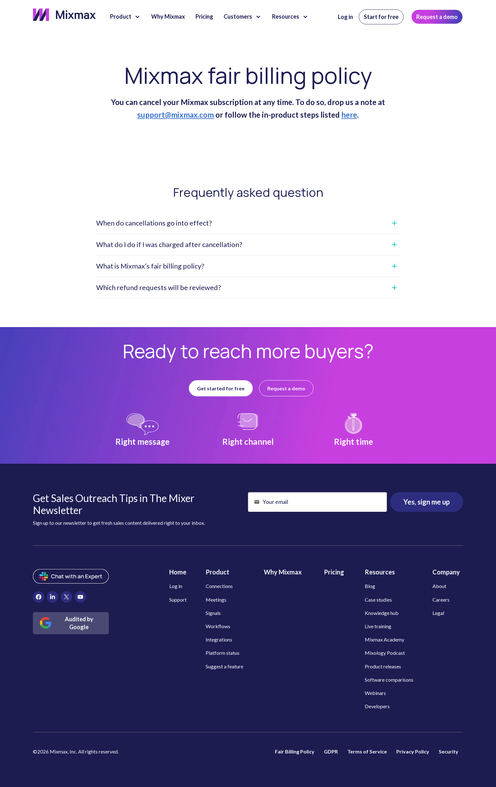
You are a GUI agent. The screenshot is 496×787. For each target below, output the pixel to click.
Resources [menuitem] (380, 572)
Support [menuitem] (178, 600)
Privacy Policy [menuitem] (412, 751)
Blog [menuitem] (370, 586)
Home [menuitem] (177, 572)
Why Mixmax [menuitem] (283, 572)
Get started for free (221, 388)
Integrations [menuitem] (219, 639)
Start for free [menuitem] (381, 16)
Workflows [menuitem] (218, 626)
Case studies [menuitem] (378, 600)
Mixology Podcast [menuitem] (385, 653)
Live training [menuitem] (378, 626)
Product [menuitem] (217, 572)
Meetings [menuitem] (216, 600)
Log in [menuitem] (345, 16)
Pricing (204, 16)
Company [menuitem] (446, 572)
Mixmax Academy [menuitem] (384, 639)
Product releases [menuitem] (383, 666)
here (349, 114)
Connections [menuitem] (219, 586)
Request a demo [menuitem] (437, 16)
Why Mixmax (168, 16)
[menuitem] (38, 597)
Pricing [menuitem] (334, 572)
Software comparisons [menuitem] (389, 680)
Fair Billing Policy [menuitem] (294, 751)
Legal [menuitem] (438, 613)
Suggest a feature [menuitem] (224, 666)
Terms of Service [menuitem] (367, 751)
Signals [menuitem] (213, 613)
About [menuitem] (439, 586)
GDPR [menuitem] (331, 751)
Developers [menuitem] (377, 706)
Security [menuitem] (448, 751)
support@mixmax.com (175, 114)
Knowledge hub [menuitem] (382, 613)
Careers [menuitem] (441, 600)
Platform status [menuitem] (222, 653)
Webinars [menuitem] (375, 693)
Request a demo (286, 388)
